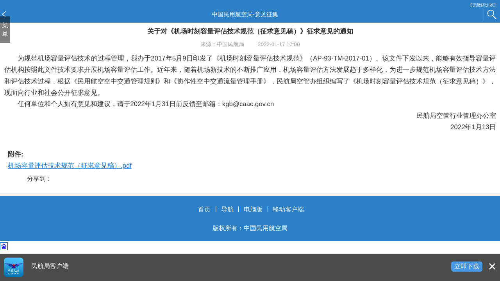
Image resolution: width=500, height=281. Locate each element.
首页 (204, 209)
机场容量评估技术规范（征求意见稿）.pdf (70, 165)
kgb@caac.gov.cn (248, 104)
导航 (227, 209)
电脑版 (253, 209)
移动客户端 (288, 209)
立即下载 (466, 266)
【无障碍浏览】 (483, 5)
